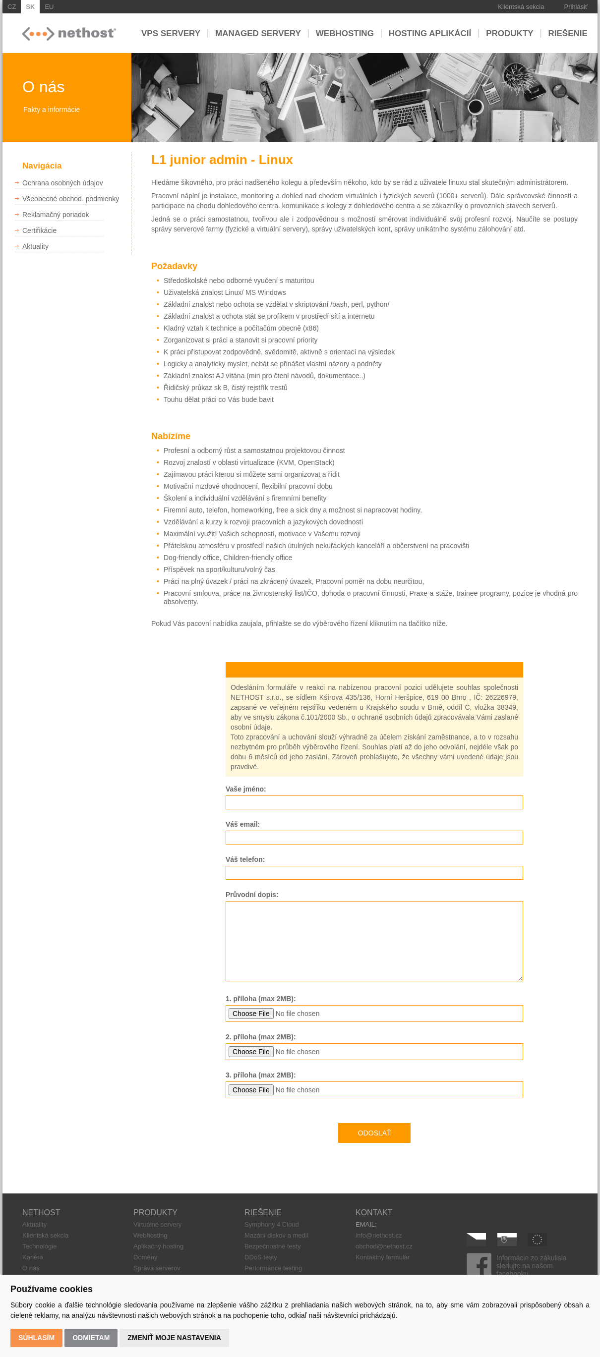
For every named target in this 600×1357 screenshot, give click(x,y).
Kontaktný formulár (383, 1257)
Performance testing (273, 1268)
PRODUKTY (155, 1212)
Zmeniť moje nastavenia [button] (174, 1338)
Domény (145, 1257)
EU (49, 6)
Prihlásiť (576, 6)
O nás (31, 1268)
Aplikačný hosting (158, 1246)
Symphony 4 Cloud (271, 1224)
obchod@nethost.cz (384, 1246)
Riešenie (568, 33)
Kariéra (32, 1257)
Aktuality (34, 1224)
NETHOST (41, 1212)
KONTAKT (374, 1212)
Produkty (509, 33)
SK (30, 6)
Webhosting (345, 33)
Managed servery (258, 33)
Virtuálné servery (157, 1224)
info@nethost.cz (379, 1235)
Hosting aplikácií (430, 33)
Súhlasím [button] (36, 1338)
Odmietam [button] (91, 1338)
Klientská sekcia (521, 6)
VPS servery (170, 33)
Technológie (39, 1246)
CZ (11, 6)
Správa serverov (156, 1268)
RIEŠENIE (263, 1212)
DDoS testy (260, 1257)
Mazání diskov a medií (276, 1235)
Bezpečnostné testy (272, 1246)
